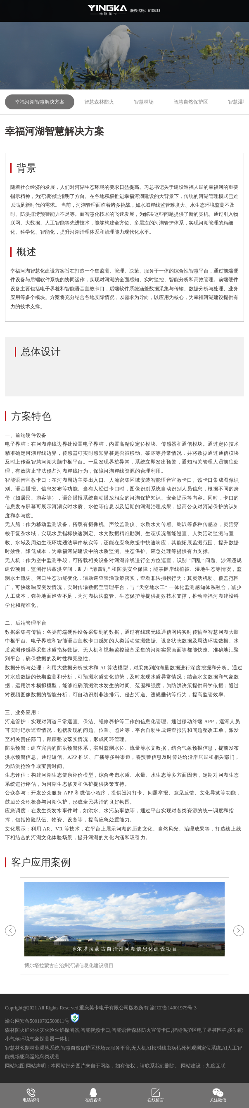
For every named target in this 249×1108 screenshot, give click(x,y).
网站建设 (191, 1066)
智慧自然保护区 (190, 102)
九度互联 (215, 1066)
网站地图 (15, 1066)
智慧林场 (144, 102)
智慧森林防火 (99, 102)
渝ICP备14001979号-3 (173, 1008)
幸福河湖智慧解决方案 (39, 102)
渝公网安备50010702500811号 (37, 1021)
